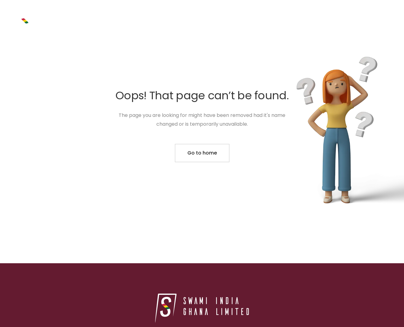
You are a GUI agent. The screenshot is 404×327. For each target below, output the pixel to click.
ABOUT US (285, 22)
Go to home (202, 152)
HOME (209, 22)
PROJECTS (244, 21)
